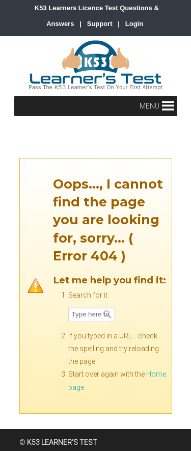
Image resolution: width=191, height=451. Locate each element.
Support (100, 24)
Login (134, 24)
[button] (149, 106)
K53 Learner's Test (95, 65)
